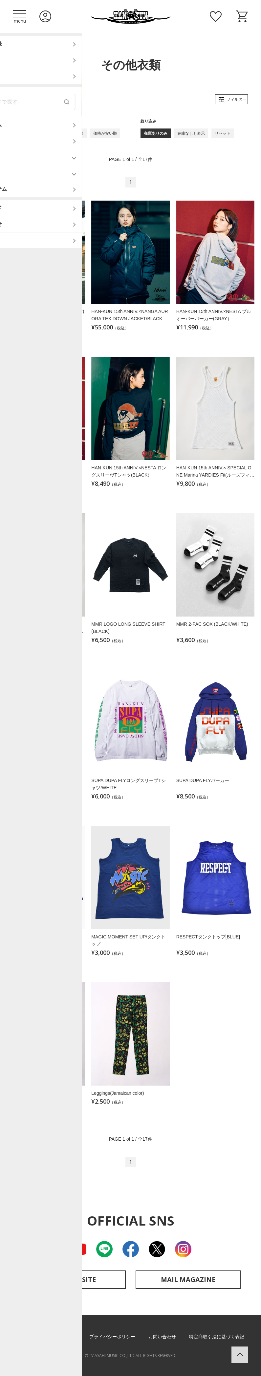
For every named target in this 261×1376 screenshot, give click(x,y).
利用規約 (67, 1336)
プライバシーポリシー (112, 1336)
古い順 (44, 133)
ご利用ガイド (31, 1336)
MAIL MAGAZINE (188, 1279)
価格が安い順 (105, 133)
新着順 (22, 133)
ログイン (45, 16)
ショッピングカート (242, 16)
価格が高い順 (71, 133)
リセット (222, 133)
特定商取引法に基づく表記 (216, 1336)
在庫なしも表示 (191, 133)
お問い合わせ (162, 1336)
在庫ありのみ (155, 133)
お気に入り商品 (216, 16)
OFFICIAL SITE (73, 1279)
